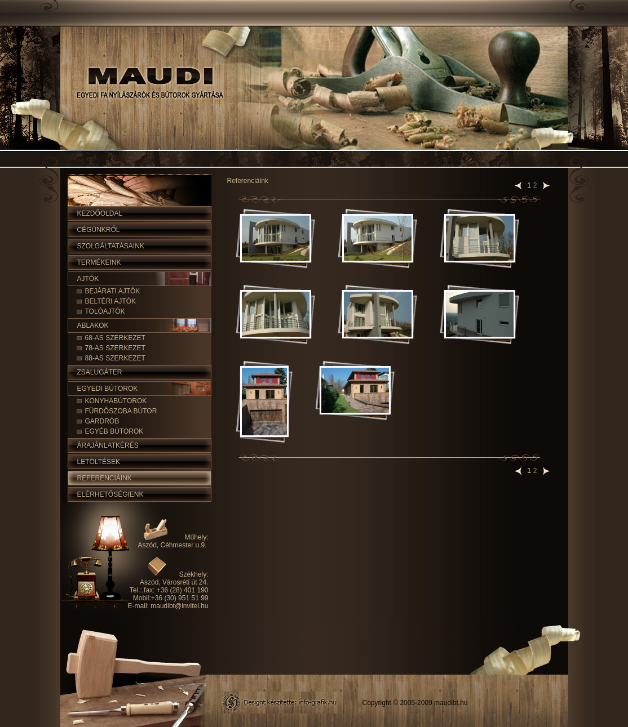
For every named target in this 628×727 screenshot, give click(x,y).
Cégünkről (98, 230)
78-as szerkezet (115, 348)
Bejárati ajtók (112, 291)
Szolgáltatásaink (110, 246)
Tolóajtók (105, 311)
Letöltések (98, 462)
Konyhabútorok (116, 401)
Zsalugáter (99, 372)
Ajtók (88, 279)
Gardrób (102, 421)
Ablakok (93, 325)
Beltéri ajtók (110, 301)
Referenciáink (104, 478)
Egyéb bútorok (114, 431)
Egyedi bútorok (107, 389)
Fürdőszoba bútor (121, 411)
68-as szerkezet (115, 338)
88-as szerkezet (115, 358)
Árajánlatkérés (108, 445)
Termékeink (99, 262)
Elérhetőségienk (110, 494)
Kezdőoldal (100, 213)
